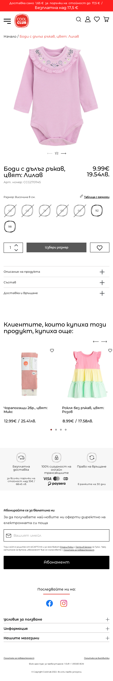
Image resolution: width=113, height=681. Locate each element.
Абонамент (57, 562)
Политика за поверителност (79, 550)
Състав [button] (10, 282)
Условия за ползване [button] (23, 620)
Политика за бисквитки (96, 658)
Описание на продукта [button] (22, 271)
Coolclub (47, 672)
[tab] (56, 271)
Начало (10, 36)
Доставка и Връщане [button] (21, 293)
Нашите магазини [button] (21, 638)
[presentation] (96, 342)
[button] (51, 430)
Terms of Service (84, 547)
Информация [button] (16, 629)
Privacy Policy (66, 547)
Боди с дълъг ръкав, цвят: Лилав (49, 36)
